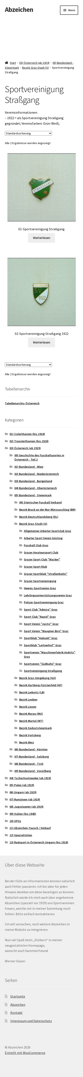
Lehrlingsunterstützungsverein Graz (48, 595)
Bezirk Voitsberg (30, 735)
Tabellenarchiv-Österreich (22, 403)
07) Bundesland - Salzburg (31, 756)
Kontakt (16, 1012)
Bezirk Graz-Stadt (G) (35, 68)
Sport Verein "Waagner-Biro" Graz (46, 631)
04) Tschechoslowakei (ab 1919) (30, 778)
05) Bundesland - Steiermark (33, 495)
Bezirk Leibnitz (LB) (32, 692)
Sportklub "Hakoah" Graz (40, 638)
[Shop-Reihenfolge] (28, 133)
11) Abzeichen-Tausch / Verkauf (30, 828)
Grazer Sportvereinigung (40, 581)
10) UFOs (15, 821)
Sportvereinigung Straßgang (43, 671)
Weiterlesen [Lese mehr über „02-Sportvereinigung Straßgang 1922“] (41, 342)
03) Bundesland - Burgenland (33, 481)
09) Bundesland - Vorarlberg (32, 771)
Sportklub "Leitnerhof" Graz (42, 645)
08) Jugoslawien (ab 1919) (27, 806)
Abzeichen (19, 9)
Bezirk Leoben (28, 699)
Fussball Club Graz (36, 545)
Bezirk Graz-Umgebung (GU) (37, 678)
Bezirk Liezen (27, 707)
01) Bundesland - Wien (28, 467)
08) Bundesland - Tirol (28, 764)
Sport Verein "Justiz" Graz (41, 624)
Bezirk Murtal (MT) (31, 721)
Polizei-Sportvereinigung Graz (44, 602)
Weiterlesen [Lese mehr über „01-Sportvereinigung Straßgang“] (41, 238)
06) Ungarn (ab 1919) (23, 792)
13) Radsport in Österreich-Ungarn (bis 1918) (39, 842)
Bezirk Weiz (26, 742)
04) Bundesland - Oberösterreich (35, 488)
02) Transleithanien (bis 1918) (29, 441)
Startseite (17, 996)
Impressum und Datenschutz (31, 1021)
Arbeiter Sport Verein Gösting (43, 538)
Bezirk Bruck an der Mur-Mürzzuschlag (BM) (47, 509)
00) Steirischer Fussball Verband (40, 502)
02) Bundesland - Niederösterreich (36, 474)
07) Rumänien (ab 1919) (25, 799)
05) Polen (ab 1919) (22, 785)
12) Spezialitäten (21, 835)
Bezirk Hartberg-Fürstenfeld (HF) (40, 685)
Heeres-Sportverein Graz (40, 588)
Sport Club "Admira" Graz (40, 609)
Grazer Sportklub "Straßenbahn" (45, 574)
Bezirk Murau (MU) (31, 714)
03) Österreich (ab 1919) (34, 63)
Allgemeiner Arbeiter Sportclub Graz (47, 531)
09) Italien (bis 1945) (23, 814)
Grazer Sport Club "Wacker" (42, 559)
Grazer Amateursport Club (41, 552)
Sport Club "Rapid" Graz (40, 617)
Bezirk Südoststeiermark (35, 728)
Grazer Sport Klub (35, 566)
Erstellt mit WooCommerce (25, 1053)
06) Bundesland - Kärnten (31, 749)
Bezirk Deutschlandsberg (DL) (38, 517)
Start (13, 63)
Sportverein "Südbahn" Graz (42, 664)
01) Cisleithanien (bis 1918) (27, 434)
